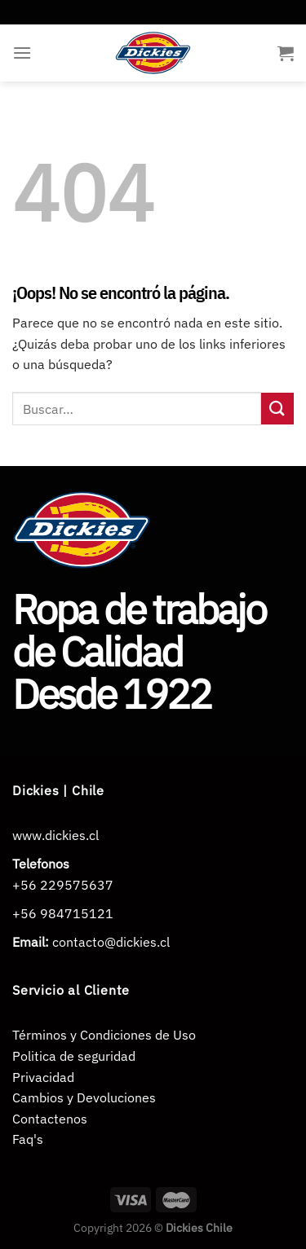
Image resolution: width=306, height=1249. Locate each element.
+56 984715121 (62, 913)
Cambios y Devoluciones (84, 1097)
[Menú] (22, 53)
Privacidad (43, 1077)
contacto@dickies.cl (111, 942)
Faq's (27, 1139)
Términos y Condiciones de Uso (104, 1035)
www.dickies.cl (55, 835)
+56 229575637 (62, 885)
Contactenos (49, 1118)
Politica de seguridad (73, 1056)
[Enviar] (277, 408)
